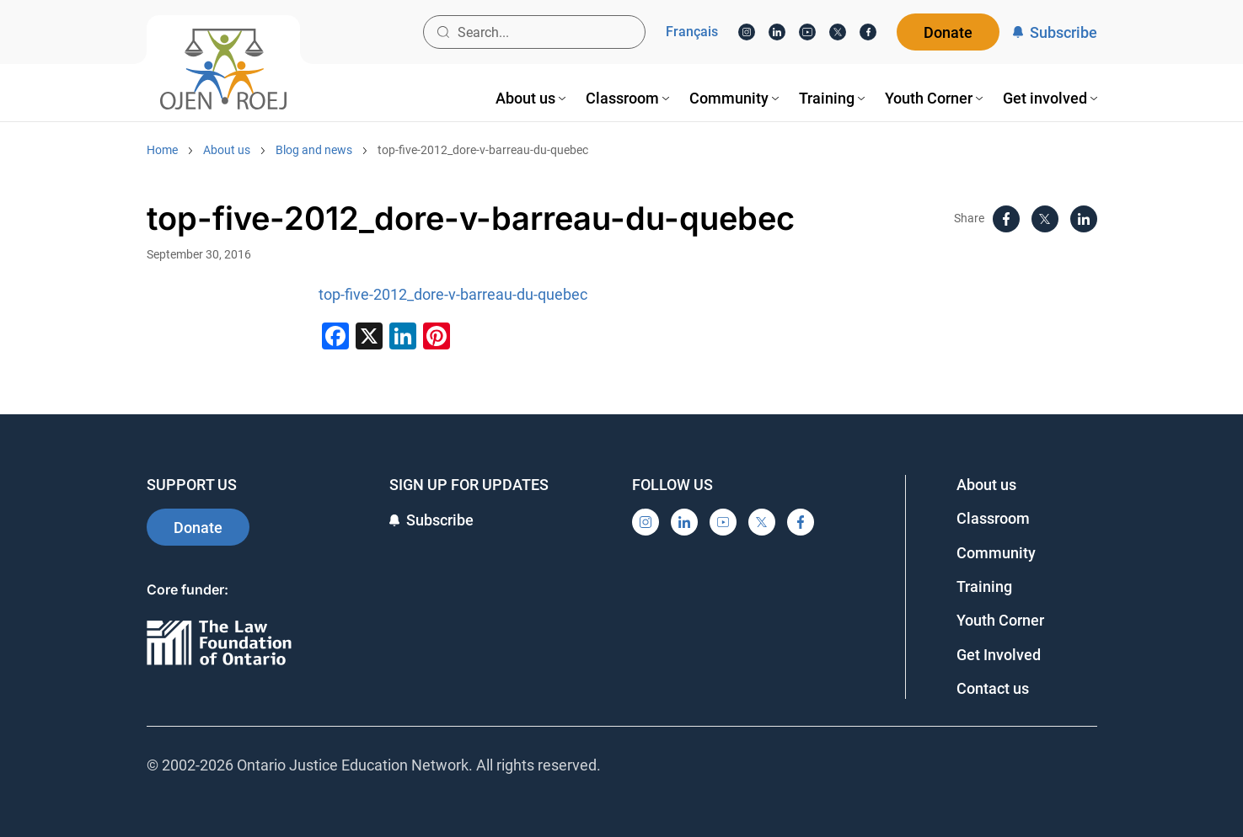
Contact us (992, 688)
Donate (948, 32)
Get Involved (998, 655)
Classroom (993, 518)
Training (984, 586)
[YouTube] (807, 32)
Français (692, 32)
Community (996, 553)
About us (226, 150)
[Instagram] (746, 32)
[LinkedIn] (777, 32)
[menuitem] (530, 98)
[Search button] (443, 32)
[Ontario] (219, 643)
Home (162, 150)
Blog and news (314, 150)
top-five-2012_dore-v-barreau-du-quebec (483, 150)
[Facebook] (868, 32)
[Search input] (534, 32)
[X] (837, 32)
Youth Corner (1000, 620)
